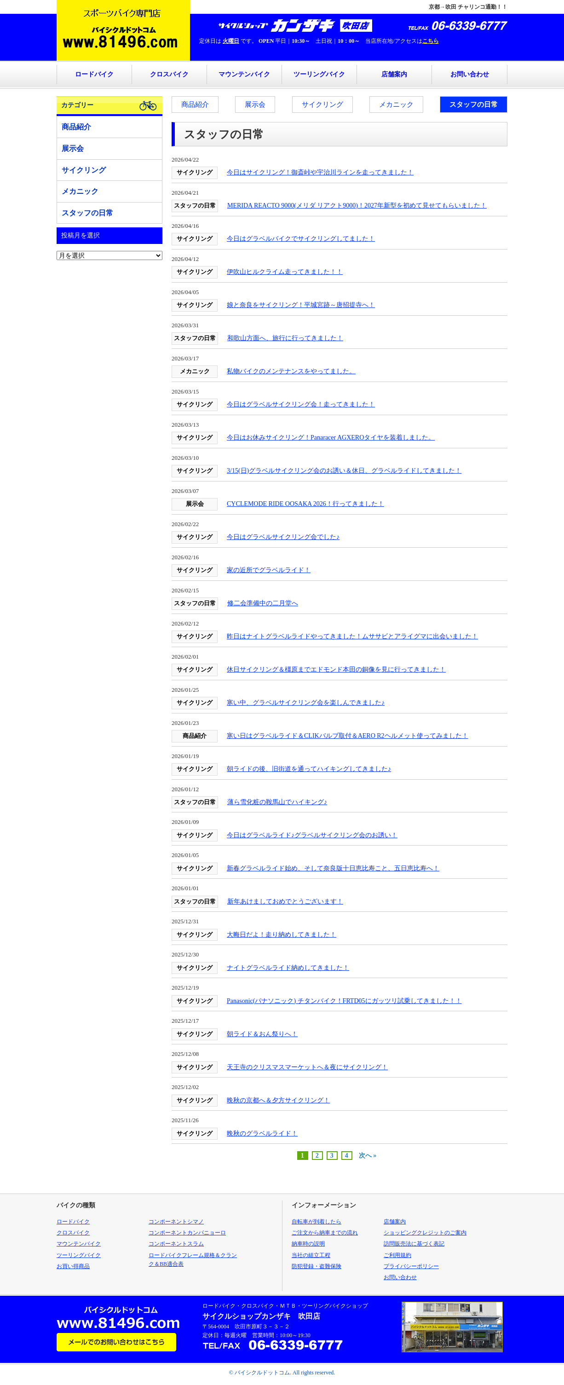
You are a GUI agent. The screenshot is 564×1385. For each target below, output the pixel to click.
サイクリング (322, 104)
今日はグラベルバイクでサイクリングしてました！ (301, 238)
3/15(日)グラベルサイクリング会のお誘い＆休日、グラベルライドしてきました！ (344, 470)
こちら (430, 41)
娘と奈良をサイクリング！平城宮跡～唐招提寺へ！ (301, 304)
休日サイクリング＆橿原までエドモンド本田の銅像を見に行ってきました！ (336, 669)
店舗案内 (394, 74)
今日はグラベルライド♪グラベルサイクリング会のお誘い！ (312, 835)
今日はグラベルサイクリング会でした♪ (283, 536)
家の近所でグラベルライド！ (269, 570)
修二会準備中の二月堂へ (262, 603)
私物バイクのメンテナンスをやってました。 (291, 371)
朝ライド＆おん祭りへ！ (262, 1034)
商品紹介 (195, 104)
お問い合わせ (469, 74)
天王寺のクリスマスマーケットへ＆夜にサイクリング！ (307, 1067)
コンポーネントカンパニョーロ (187, 1232)
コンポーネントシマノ (176, 1221)
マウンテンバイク (244, 74)
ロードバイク (94, 74)
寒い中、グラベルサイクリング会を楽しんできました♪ (306, 702)
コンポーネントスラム (176, 1243)
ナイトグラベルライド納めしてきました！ (288, 967)
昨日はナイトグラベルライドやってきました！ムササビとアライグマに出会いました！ (352, 636)
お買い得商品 (73, 1266)
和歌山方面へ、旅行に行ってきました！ (285, 338)
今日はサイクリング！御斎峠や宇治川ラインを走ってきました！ (320, 172)
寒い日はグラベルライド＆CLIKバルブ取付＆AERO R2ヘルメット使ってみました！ (347, 735)
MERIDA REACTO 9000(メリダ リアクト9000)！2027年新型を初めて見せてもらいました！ (357, 205)
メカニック (396, 104)
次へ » (368, 1155)
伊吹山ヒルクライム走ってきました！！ (285, 271)
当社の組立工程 (311, 1255)
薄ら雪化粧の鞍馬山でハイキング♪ (277, 802)
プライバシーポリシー (411, 1266)
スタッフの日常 (473, 104)
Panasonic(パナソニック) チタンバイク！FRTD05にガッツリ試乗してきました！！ (344, 1000)
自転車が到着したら (316, 1221)
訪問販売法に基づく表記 (414, 1243)
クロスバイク (169, 74)
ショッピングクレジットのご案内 (425, 1232)
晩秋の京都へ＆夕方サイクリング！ (278, 1100)
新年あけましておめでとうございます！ (285, 901)
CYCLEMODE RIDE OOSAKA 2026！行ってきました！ (305, 503)
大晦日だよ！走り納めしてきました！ (281, 934)
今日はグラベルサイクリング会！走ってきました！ (301, 404)
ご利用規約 (397, 1255)
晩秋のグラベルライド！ (262, 1133)
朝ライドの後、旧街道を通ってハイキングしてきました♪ (309, 768)
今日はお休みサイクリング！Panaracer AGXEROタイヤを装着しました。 (331, 437)
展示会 (255, 104)
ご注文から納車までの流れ (325, 1232)
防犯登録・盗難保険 (316, 1266)
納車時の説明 (308, 1243)
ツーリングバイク (319, 74)
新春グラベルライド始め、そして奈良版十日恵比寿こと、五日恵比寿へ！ (333, 868)
